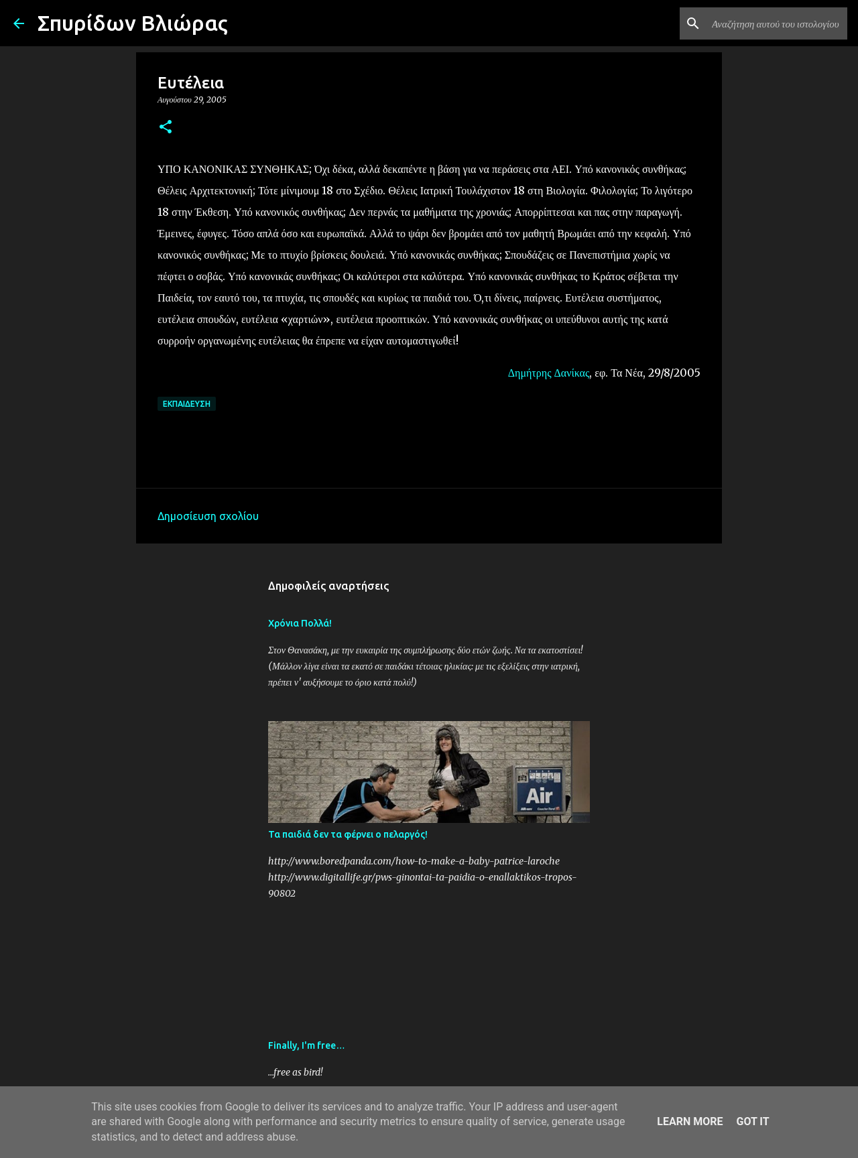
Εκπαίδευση (186, 403)
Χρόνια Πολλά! (300, 623)
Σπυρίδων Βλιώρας (133, 23)
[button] (166, 128)
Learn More (690, 1121)
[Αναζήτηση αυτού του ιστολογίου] (777, 23)
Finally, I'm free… (306, 1045)
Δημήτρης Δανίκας (549, 372)
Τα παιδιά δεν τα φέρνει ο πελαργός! (348, 834)
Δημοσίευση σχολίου (208, 516)
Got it (752, 1121)
